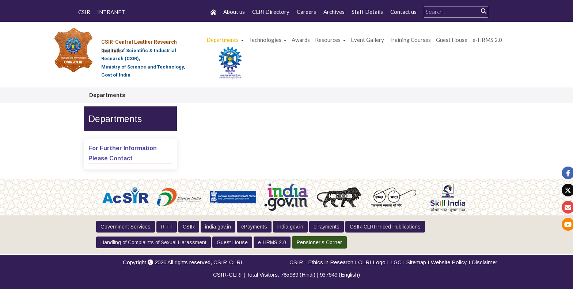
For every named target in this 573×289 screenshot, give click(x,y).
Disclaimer (484, 262)
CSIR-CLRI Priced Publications (385, 227)
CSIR (84, 12)
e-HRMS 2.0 (487, 39)
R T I (166, 227)
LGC (396, 262)
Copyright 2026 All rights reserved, (182, 262)
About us (234, 11)
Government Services (125, 227)
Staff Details (367, 11)
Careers (306, 11)
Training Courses (410, 39)
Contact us (403, 11)
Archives (334, 11)
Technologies (265, 39)
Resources (328, 39)
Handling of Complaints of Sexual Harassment (153, 242)
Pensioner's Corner (319, 242)
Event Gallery (367, 39)
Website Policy (449, 262)
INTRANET (111, 12)
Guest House (451, 39)
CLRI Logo (372, 262)
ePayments (254, 227)
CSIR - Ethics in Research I (323, 262)
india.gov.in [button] (218, 227)
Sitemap (416, 262)
